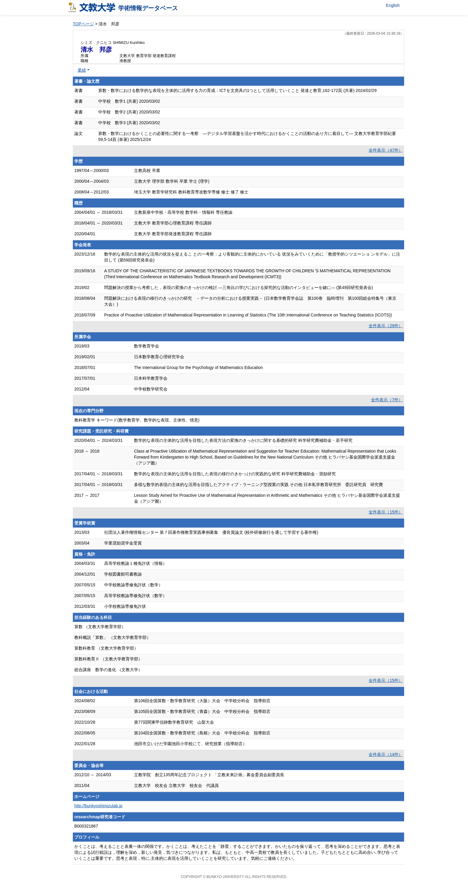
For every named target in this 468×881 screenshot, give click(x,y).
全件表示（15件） (386, 512)
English (393, 5)
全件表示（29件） (386, 325)
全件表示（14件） (386, 754)
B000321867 (86, 826)
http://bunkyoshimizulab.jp (98, 805)
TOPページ (83, 23)
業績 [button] (82, 70)
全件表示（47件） (386, 150)
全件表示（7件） (387, 399)
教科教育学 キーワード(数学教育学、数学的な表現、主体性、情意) (136, 420)
